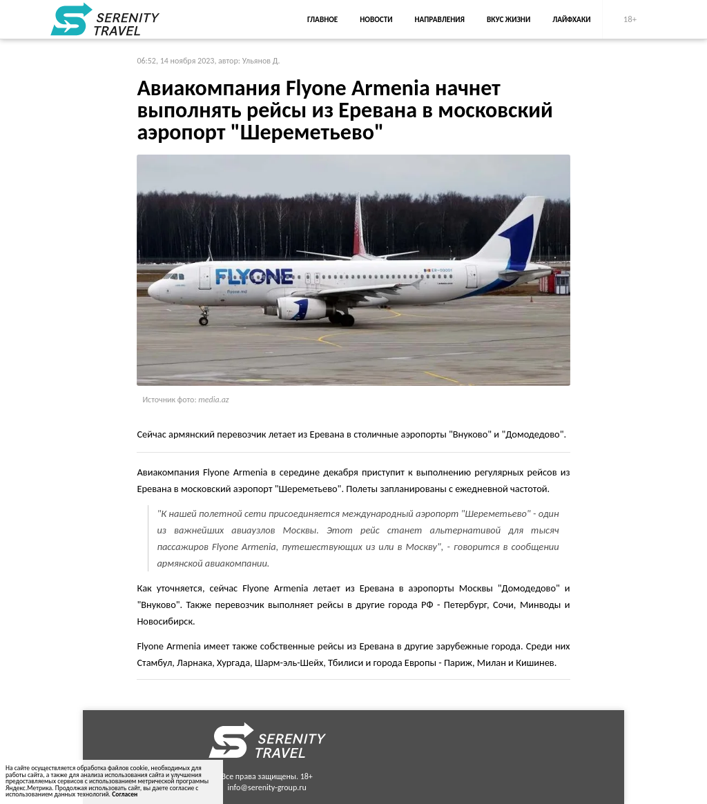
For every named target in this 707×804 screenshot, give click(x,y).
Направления (439, 19)
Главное (322, 19)
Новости (376, 19)
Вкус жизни (508, 19)
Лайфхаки (571, 19)
